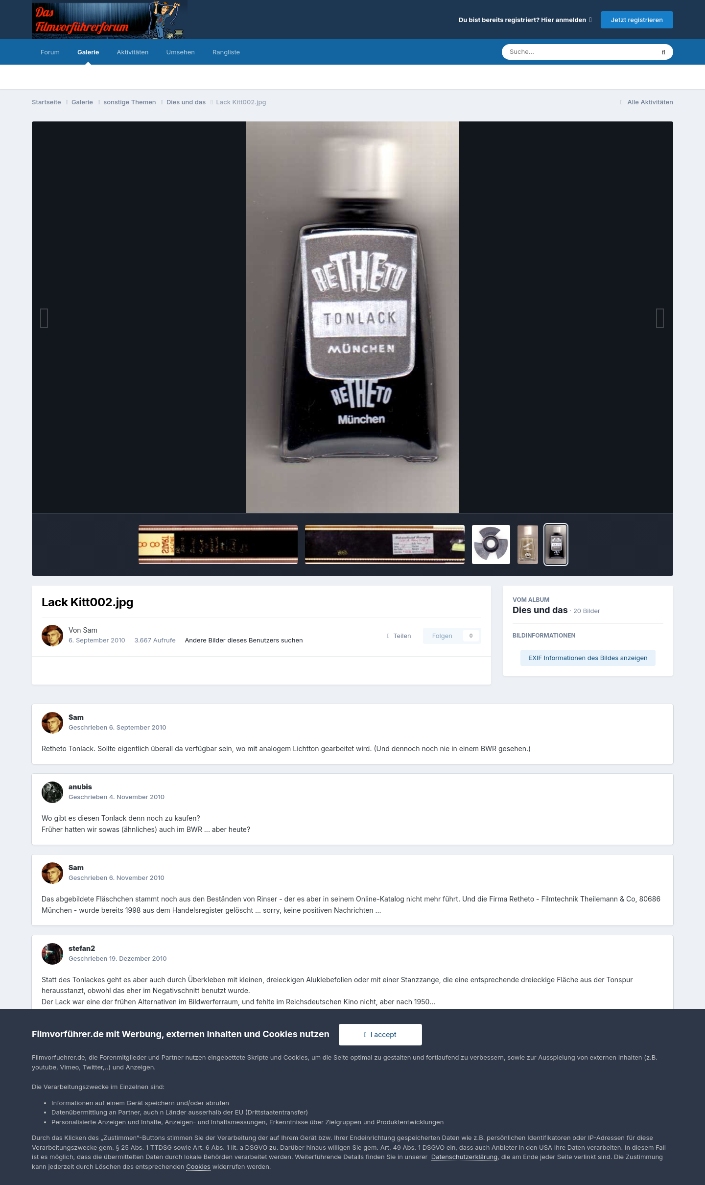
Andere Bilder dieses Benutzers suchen (244, 640)
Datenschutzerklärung (464, 1157)
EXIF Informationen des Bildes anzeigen (587, 658)
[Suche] (558, 52)
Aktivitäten (133, 52)
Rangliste (226, 52)
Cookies (198, 1166)
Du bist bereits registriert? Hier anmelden (525, 20)
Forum (50, 52)
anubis (80, 786)
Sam (90, 630)
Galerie (88, 56)
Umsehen (180, 52)
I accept (380, 1034)
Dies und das (540, 610)
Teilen (399, 636)
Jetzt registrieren (637, 20)
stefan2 (82, 948)
